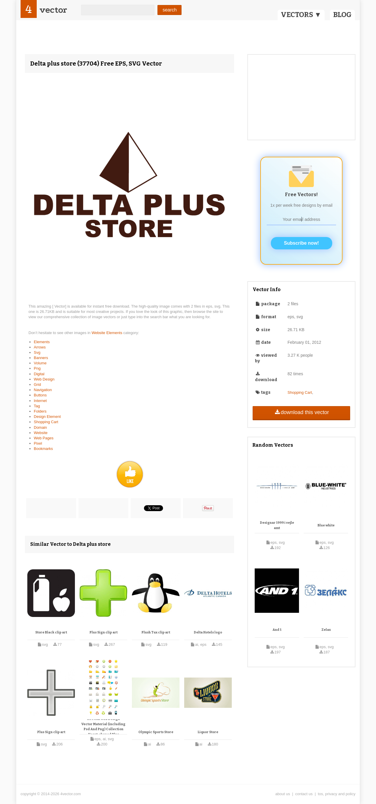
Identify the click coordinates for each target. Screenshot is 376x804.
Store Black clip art (51, 632)
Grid (37, 384)
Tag (37, 406)
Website (41, 433)
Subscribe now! (301, 243)
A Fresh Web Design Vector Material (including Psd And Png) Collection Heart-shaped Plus (103, 726)
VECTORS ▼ (301, 15)
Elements (42, 342)
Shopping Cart (46, 422)
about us (282, 794)
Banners (41, 358)
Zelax (326, 630)
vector (53, 10)
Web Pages (43, 438)
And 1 (277, 630)
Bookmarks (43, 448)
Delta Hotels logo (208, 632)
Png (37, 368)
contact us (304, 794)
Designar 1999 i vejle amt (277, 525)
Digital (39, 374)
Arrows (40, 347)
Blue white (326, 525)
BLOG (342, 15)
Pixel (38, 443)
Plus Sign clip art (104, 632)
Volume (40, 363)
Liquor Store (208, 732)
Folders (40, 411)
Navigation (43, 390)
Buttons (40, 395)
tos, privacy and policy (336, 794)
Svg (37, 352)
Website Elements (107, 333)
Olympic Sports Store (155, 732)
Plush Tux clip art (156, 632)
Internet (40, 400)
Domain (40, 427)
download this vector (301, 412)
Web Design (44, 379)
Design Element (47, 416)
